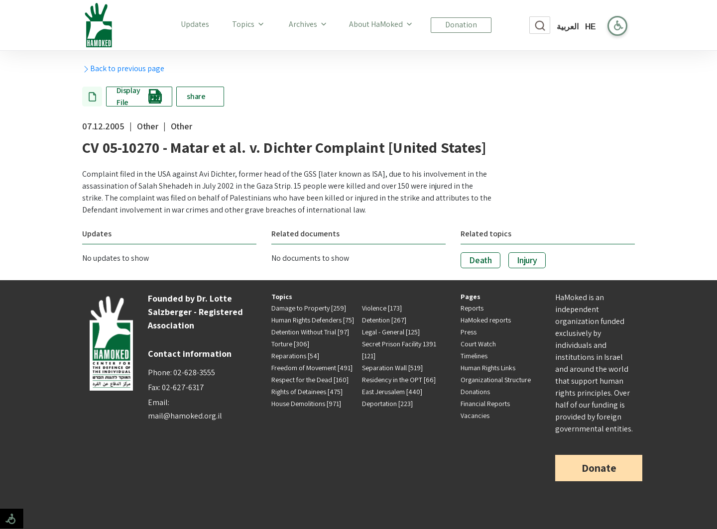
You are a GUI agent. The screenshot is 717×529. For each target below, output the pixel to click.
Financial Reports (485, 403)
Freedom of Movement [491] (312, 367)
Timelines (474, 355)
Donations (475, 391)
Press (469, 331)
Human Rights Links (488, 367)
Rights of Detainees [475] (307, 391)
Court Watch (478, 343)
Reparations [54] (295, 355)
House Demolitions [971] (306, 403)
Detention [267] (384, 320)
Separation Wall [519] (392, 367)
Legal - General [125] (391, 331)
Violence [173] (382, 308)
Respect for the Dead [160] (310, 379)
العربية (568, 26)
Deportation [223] (387, 403)
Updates (197, 23)
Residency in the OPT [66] (399, 379)
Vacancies (475, 415)
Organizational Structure (496, 379)
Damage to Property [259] (308, 308)
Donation (461, 24)
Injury (527, 260)
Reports (472, 308)
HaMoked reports (486, 320)
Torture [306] (290, 343)
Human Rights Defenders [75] (312, 320)
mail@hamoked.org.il (185, 416)
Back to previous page (123, 68)
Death (480, 260)
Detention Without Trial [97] (310, 331)
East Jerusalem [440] (392, 391)
